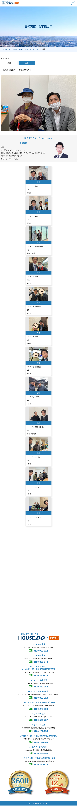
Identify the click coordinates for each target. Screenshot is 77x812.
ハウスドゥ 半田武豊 (38, 680)
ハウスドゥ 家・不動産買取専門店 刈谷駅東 (38, 736)
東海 (36, 49)
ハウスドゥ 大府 (38, 644)
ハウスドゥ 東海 (38, 656)
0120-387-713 (40, 698)
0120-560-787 (40, 720)
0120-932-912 (40, 650)
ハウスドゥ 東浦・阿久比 (38, 691)
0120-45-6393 (40, 753)
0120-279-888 (40, 709)
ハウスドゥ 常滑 (38, 714)
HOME (5, 49)
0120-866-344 (40, 662)
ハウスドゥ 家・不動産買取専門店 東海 (38, 703)
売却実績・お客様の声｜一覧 (21, 49)
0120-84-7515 (40, 675)
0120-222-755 (40, 731)
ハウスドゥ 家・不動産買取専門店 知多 (39, 758)
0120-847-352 (40, 687)
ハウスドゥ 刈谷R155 (38, 747)
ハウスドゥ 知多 (38, 725)
